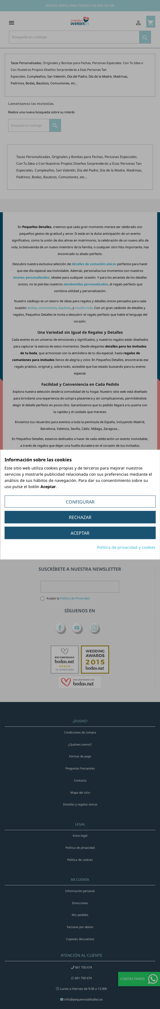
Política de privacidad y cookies (126, 547)
